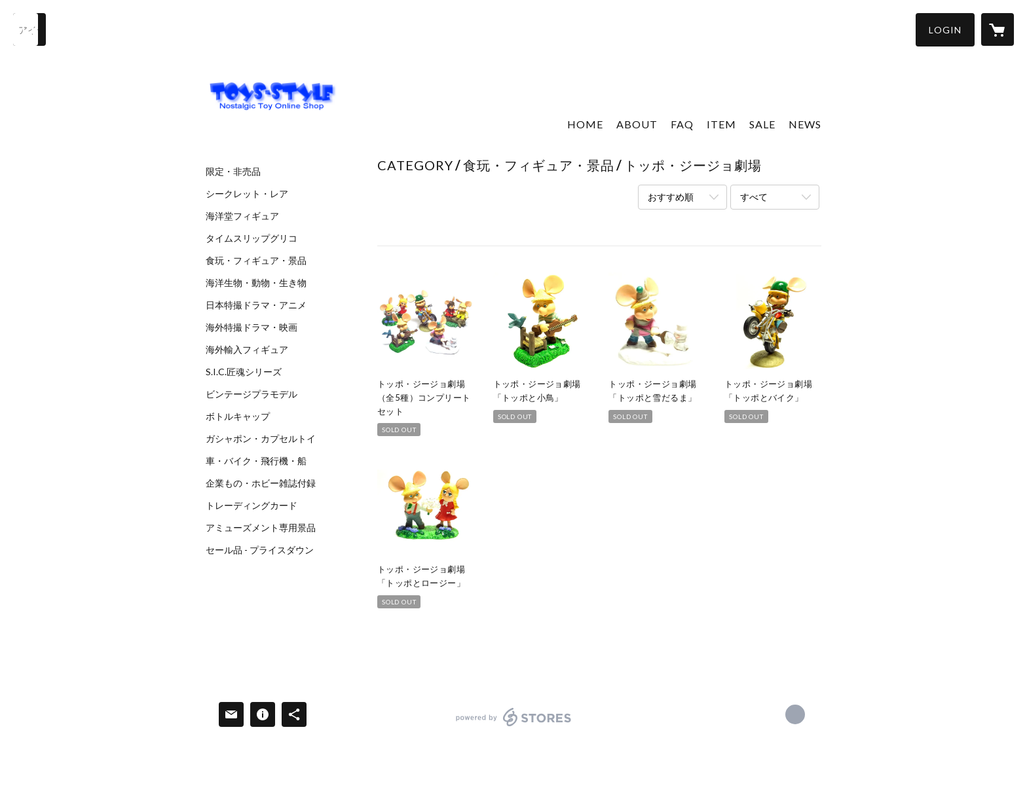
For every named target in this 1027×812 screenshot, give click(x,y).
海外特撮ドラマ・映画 (251, 327)
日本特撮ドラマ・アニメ (256, 305)
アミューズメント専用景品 (261, 527)
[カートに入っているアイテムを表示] (997, 29)
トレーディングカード (251, 505)
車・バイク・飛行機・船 (256, 461)
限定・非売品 (233, 171)
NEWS (805, 124)
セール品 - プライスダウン (260, 550)
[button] (945, 29)
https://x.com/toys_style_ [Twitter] (795, 714)
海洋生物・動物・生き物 (256, 282)
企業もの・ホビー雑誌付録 (261, 483)
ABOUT (637, 124)
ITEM (721, 124)
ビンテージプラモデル (251, 394)
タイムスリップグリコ (251, 238)
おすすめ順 (671, 196)
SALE (762, 124)
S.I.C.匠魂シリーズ (244, 372)
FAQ (682, 124)
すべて (754, 196)
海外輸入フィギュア (247, 349)
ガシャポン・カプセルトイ (261, 438)
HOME (585, 124)
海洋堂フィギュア (242, 216)
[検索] (29, 29)
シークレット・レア (247, 193)
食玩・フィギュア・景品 (256, 260)
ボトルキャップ (238, 416)
